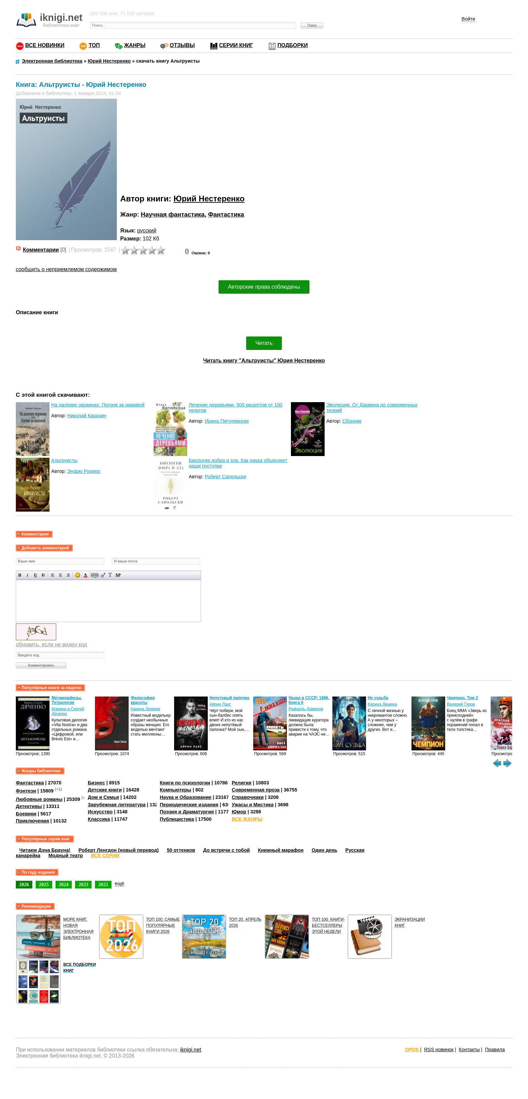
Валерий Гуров (461, 704)
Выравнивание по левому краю (53, 575)
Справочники (248, 797)
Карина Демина (145, 709)
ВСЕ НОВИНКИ (44, 45)
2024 (64, 884)
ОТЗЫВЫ (182, 45)
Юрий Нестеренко (208, 198)
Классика (99, 819)
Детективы (29, 806)
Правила (495, 1049)
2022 (103, 884)
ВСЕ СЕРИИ (105, 855)
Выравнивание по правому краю (68, 575)
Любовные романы (39, 799)
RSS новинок (438, 1049)
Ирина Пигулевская (227, 421)
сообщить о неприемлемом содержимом (66, 269)
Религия (241, 782)
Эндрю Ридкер (83, 471)
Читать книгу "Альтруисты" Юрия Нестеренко (264, 360)
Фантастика (226, 214)
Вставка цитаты (102, 575)
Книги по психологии (185, 782)
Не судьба (378, 698)
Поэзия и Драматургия (187, 811)
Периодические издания (189, 804)
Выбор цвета (85, 575)
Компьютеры (176, 790)
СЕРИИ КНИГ (236, 45)
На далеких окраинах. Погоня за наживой (97, 405)
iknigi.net (190, 1050)
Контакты (469, 1049)
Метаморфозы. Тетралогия (67, 700)
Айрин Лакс (220, 704)
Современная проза (255, 790)
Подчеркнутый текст (35, 575)
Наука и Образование (185, 797)
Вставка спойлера (118, 575)
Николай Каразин (86, 415)
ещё (119, 883)
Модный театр (65, 855)
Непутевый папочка (229, 698)
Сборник (351, 421)
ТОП (94, 45)
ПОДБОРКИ (292, 45)
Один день (324, 850)
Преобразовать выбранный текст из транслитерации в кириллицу (110, 575)
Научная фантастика (173, 214)
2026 (24, 884)
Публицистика (177, 819)
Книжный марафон (281, 850)
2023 (83, 884)
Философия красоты (143, 700)
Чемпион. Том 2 (462, 698)
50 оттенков (181, 850)
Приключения (32, 820)
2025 (44, 884)
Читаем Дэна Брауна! (44, 850)
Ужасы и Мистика (252, 804)
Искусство (100, 811)
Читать (264, 343)
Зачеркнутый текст (43, 575)
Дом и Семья (103, 797)
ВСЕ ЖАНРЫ (247, 819)
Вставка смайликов (77, 575)
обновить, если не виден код (51, 644)
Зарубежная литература (116, 804)
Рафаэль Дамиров (306, 709)
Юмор (239, 811)
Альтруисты (64, 460)
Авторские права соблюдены (264, 287)
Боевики (26, 813)
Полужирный (20, 575)
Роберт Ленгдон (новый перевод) (118, 850)
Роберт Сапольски (225, 476)
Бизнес (96, 782)
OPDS (412, 1049)
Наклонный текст (28, 575)
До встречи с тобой (226, 850)
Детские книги (105, 790)
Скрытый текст (95, 575)
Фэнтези (26, 791)
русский (146, 230)
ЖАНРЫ (134, 45)
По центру (60, 575)
